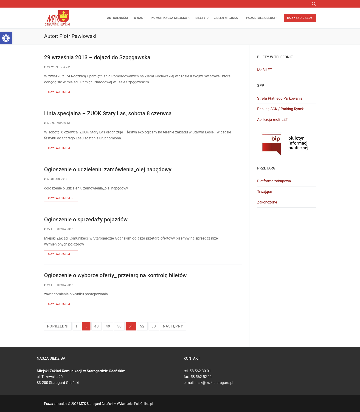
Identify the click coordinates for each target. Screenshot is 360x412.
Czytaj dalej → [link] (61, 92)
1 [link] (77, 326)
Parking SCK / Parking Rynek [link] (280, 109)
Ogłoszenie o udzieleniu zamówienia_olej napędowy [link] (108, 169)
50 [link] (119, 326)
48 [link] (96, 326)
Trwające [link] (264, 191)
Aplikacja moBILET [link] (272, 119)
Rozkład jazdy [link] (300, 18)
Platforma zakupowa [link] (274, 181)
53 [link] (154, 326)
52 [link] (142, 326)
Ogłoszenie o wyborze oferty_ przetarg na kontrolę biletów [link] (115, 275)
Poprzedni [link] (58, 326)
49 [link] (108, 326)
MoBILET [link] (264, 70)
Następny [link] (173, 326)
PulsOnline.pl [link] (143, 404)
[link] (6, 38)
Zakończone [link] (267, 202)
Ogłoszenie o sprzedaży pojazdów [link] (86, 219)
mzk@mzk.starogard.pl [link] (214, 383)
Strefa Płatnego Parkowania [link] (280, 98)
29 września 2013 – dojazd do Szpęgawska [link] (97, 57)
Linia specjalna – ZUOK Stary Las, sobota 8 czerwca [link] (108, 113)
